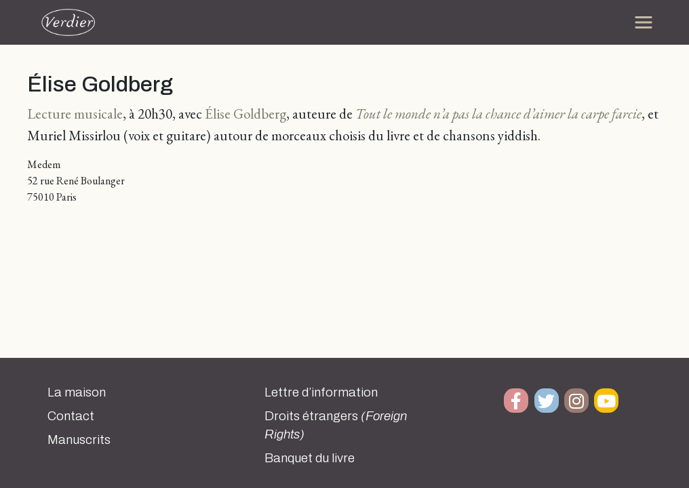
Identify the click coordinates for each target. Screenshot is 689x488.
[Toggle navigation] (643, 22)
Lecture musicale (75, 113)
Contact (70, 416)
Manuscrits (79, 440)
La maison (76, 392)
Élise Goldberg (245, 113)
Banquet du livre (309, 458)
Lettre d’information (321, 392)
